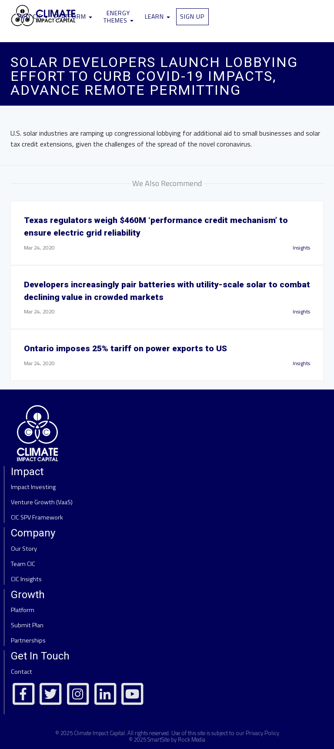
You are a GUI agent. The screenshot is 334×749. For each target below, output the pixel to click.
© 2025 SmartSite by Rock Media (167, 739)
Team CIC (23, 564)
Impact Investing (33, 487)
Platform (73, 16)
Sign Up (192, 16)
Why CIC (33, 16)
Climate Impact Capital (99, 733)
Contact (21, 671)
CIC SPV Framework (37, 517)
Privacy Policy (262, 733)
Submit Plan (27, 625)
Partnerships (28, 640)
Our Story (24, 548)
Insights (301, 247)
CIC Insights (26, 579)
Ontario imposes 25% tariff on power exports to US (125, 348)
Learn (157, 16)
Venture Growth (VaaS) (42, 502)
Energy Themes (119, 16)
